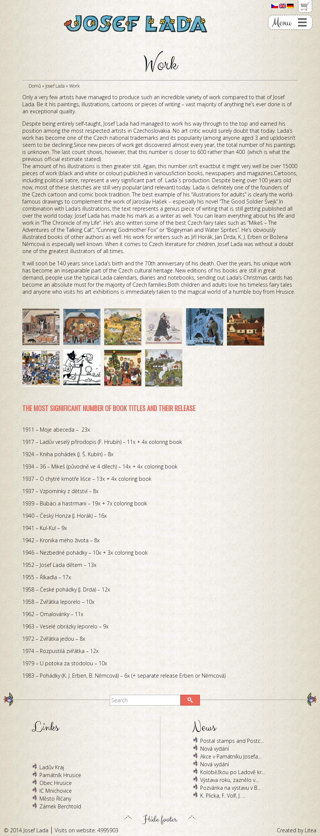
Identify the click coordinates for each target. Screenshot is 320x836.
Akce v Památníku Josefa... (230, 756)
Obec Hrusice (55, 782)
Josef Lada (55, 86)
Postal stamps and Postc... (232, 740)
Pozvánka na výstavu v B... (230, 787)
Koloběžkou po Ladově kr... (232, 772)
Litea (310, 830)
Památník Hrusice (60, 775)
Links (45, 727)
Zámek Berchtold (60, 806)
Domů (35, 86)
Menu (281, 22)
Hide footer (160, 817)
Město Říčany (55, 798)
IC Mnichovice (55, 790)
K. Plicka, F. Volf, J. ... (223, 795)
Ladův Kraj (51, 767)
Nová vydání (214, 748)
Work (74, 86)
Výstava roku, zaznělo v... (229, 779)
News (204, 727)
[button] (190, 700)
